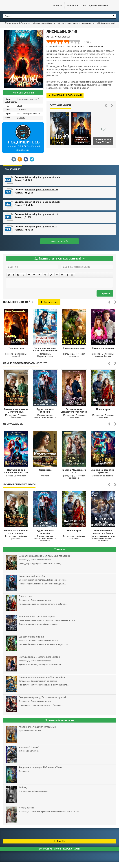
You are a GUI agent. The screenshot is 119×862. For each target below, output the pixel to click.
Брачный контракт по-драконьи (103, 471)
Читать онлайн (59, 241)
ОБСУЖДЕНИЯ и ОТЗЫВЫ (95, 5)
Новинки (57, 5)
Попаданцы (11, 101)
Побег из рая (103, 409)
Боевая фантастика (27, 99)
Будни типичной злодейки (45, 410)
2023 (19, 105)
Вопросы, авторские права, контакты (59, 849)
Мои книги (72, 5)
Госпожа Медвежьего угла (74, 471)
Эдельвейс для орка (74, 348)
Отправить (105, 293)
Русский (21, 117)
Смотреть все (49, 302)
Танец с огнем (16, 348)
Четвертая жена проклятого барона (103, 531)
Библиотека (23, 5)
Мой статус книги (23, 92)
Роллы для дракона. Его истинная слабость (45, 349)
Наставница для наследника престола (16, 471)
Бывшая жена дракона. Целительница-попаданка (16, 411)
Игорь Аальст (87, 23)
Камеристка (45, 470)
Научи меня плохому (103, 348)
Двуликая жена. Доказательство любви (74, 410)
